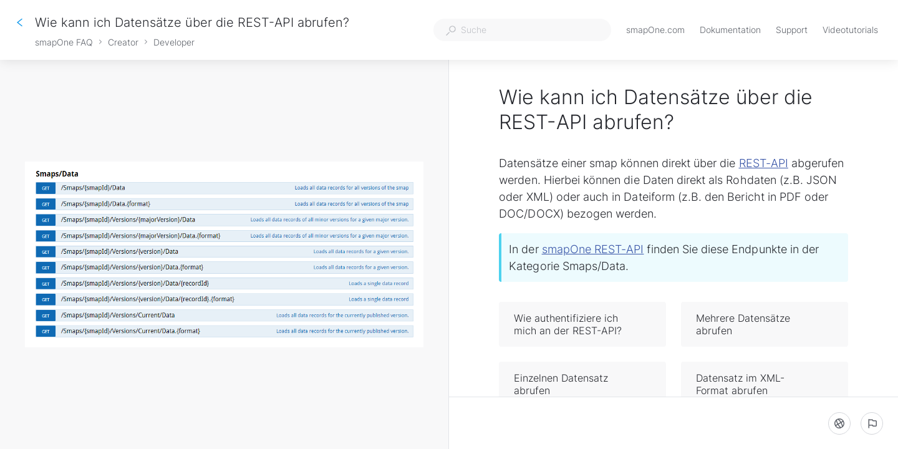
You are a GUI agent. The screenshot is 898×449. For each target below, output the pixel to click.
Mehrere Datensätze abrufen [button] (765, 324)
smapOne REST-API (593, 249)
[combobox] (522, 30)
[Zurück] (19, 22)
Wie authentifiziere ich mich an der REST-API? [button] (583, 324)
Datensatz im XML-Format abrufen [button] (765, 384)
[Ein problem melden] (872, 423)
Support (792, 30)
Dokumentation (730, 30)
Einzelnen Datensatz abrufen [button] (583, 384)
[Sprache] (839, 423)
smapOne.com (655, 30)
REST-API (763, 163)
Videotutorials (850, 30)
